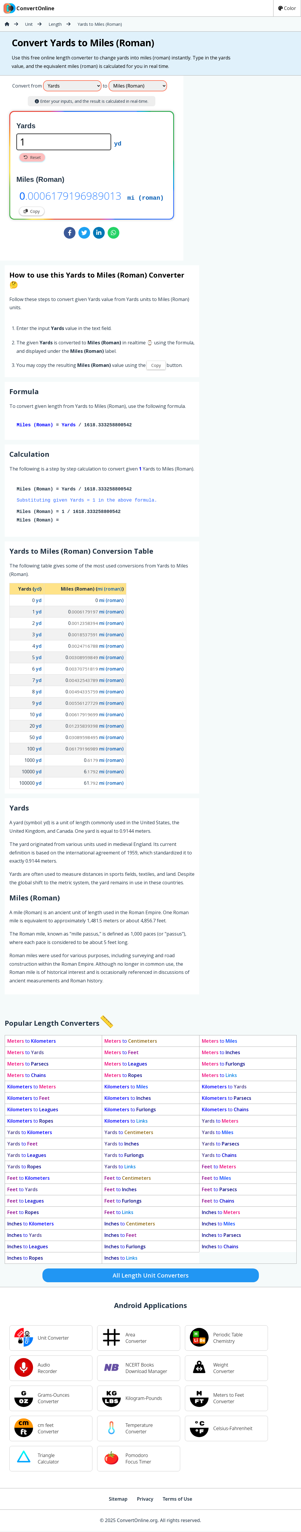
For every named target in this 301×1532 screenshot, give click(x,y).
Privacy (145, 1500)
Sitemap (118, 1500)
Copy (32, 211)
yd (117, 143)
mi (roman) (145, 197)
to (31, 1042)
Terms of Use (177, 1500)
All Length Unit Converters (151, 1276)
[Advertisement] (232, 166)
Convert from (27, 86)
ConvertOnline (28, 8)
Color (287, 8)
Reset (32, 157)
